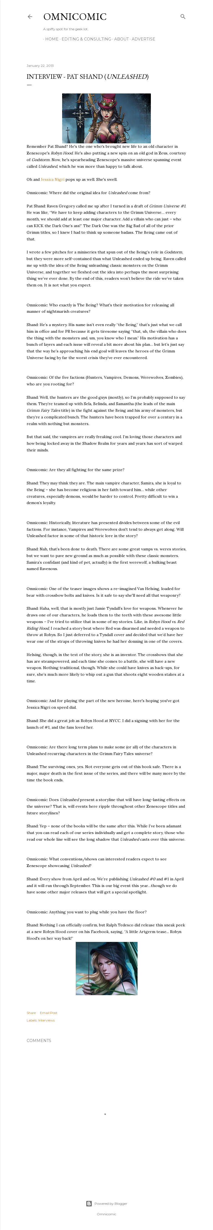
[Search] (183, 15)
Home (50, 39)
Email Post (48, 1013)
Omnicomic (75, 16)
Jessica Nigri (52, 179)
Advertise (141, 39)
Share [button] (31, 1013)
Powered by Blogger (106, 1203)
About (119, 39)
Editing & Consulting (84, 39)
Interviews (46, 1020)
